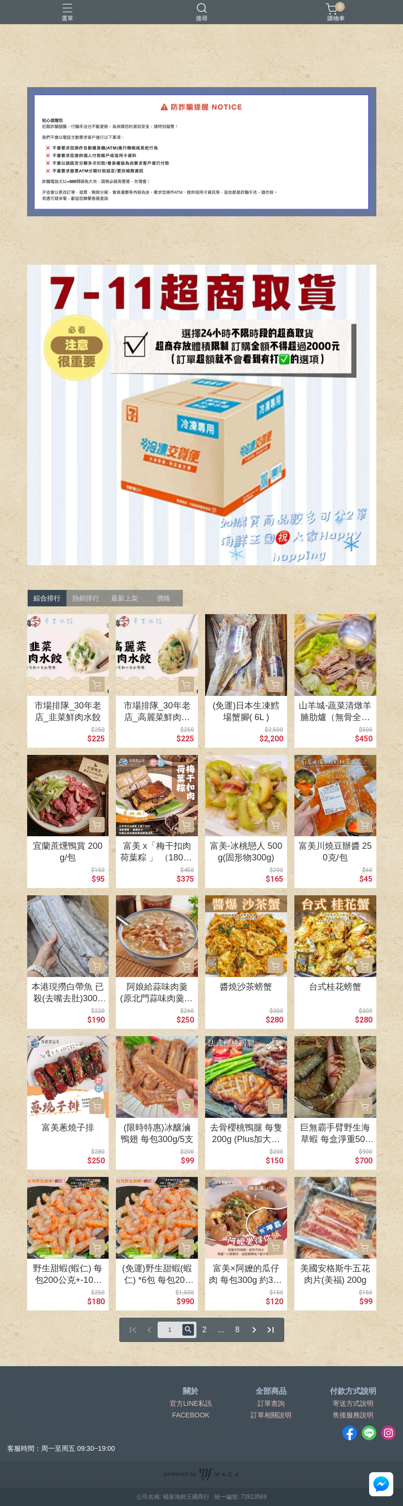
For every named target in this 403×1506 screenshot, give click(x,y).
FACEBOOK (191, 1415)
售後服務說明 (353, 1415)
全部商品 (271, 1391)
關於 (190, 1391)
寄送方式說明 (353, 1403)
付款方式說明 (353, 1391)
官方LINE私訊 (191, 1403)
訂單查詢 (271, 1403)
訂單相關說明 (271, 1415)
